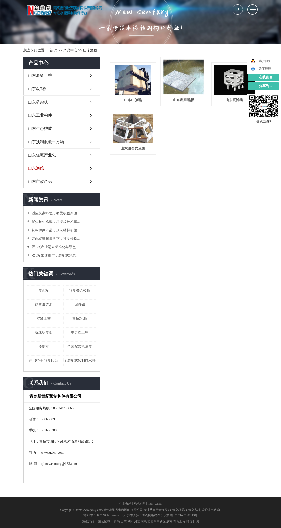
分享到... (265, 86)
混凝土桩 (44, 318)
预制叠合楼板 (79, 290)
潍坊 (189, 521)
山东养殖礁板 (183, 100)
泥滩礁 (79, 304)
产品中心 (70, 50)
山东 (124, 521)
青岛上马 (179, 521)
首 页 (54, 50)
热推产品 (88, 521)
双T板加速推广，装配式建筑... (55, 255)
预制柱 (43, 346)
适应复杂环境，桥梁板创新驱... (55, 213)
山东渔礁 (90, 50)
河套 (137, 521)
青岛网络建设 (151, 515)
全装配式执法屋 (79, 346)
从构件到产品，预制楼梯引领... (55, 230)
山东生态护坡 (40, 128)
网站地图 (139, 503)
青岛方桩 (194, 510)
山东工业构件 (40, 115)
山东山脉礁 (133, 100)
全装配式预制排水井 (80, 360)
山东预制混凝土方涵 (46, 142)
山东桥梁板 (38, 102)
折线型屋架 (43, 332)
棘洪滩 (145, 521)
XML (158, 503)
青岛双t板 (79, 318)
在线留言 (266, 77)
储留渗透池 (43, 304)
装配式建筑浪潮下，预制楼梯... (55, 239)
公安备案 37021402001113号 (179, 515)
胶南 (169, 521)
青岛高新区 (158, 521)
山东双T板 (37, 89)
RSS (150, 503)
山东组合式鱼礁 (133, 148)
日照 (196, 521)
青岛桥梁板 (180, 510)
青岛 (117, 521)
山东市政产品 (40, 181)
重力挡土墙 (79, 332)
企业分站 (125, 503)
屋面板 (43, 290)
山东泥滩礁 (234, 100)
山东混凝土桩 (40, 75)
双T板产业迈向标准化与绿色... (55, 247)
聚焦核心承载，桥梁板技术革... (55, 222)
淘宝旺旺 (261, 69)
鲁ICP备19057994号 (96, 515)
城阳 (130, 521)
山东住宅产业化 (42, 155)
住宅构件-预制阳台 (43, 360)
